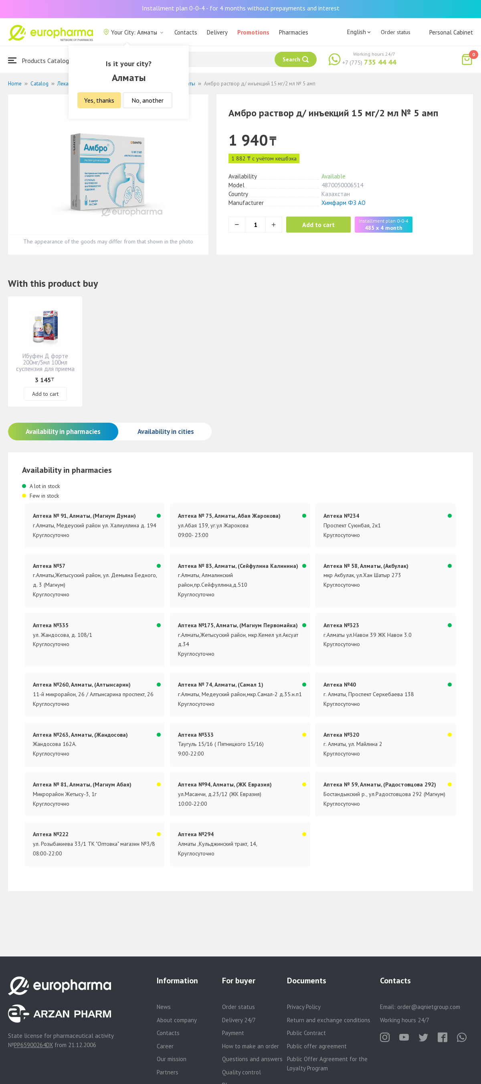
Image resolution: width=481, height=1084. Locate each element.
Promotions (253, 32)
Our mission (171, 1059)
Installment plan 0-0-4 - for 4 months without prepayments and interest (241, 8)
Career (165, 1046)
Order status (395, 32)
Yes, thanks (99, 100)
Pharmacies (293, 32)
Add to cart (318, 225)
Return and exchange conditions (328, 1020)
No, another (147, 100)
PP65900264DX (33, 1045)
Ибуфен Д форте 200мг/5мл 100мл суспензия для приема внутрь (45, 365)
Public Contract (306, 1033)
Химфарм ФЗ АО (343, 203)
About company (177, 1020)
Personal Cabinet (451, 32)
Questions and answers (252, 1059)
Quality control (241, 1072)
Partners (167, 1072)
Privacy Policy (304, 1007)
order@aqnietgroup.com (428, 1007)
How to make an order (250, 1046)
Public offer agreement (317, 1046)
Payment (233, 1033)
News (164, 1007)
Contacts (185, 32)
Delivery (217, 32)
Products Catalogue (41, 60)
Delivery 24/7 (239, 1020)
